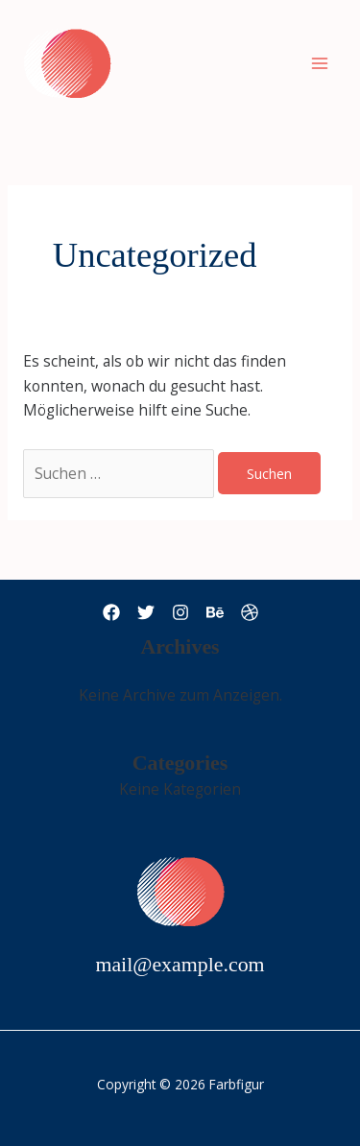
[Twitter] (146, 612)
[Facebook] (111, 612)
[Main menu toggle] (320, 63)
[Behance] (215, 612)
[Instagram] (180, 612)
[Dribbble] (249, 612)
